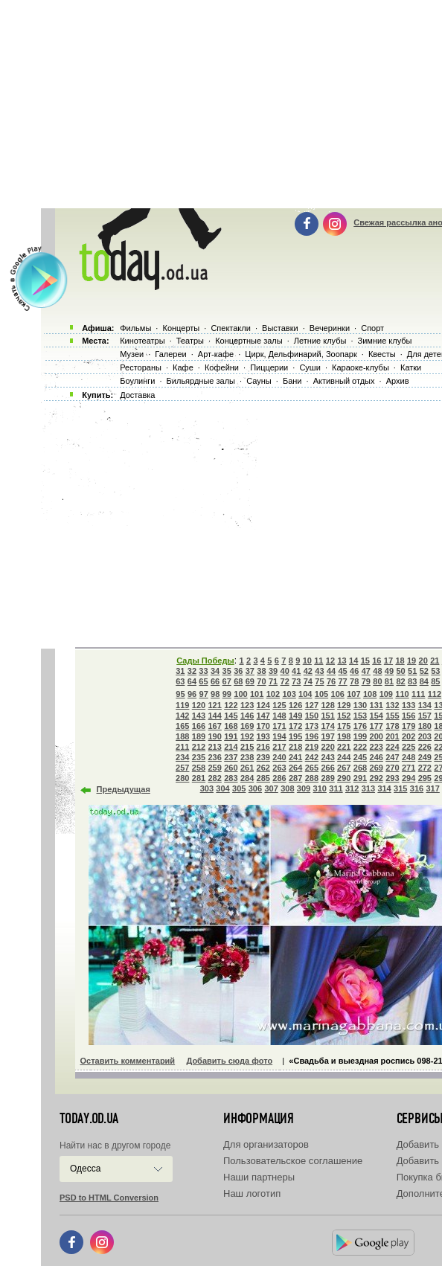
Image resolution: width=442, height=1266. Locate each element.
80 (377, 681)
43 (319, 670)
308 (287, 788)
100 (240, 694)
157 (425, 715)
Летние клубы (320, 340)
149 (295, 715)
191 (230, 736)
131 (376, 705)
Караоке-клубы (360, 367)
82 (400, 681)
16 (376, 660)
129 (343, 705)
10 (307, 660)
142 (182, 715)
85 (435, 681)
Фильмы (135, 328)
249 (425, 757)
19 (411, 660)
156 (408, 715)
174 (327, 726)
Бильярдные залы (201, 380)
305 (239, 788)
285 (263, 778)
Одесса (85, 1168)
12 (330, 660)
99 (226, 694)
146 (247, 715)
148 (279, 715)
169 (247, 726)
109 (386, 694)
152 (343, 715)
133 (408, 705)
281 (198, 778)
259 (214, 767)
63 (180, 681)
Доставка (137, 395)
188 (182, 736)
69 (250, 681)
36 (238, 670)
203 (425, 736)
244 (343, 757)
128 (327, 705)
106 (338, 694)
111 (418, 694)
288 (311, 778)
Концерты (180, 328)
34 (215, 670)
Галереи (170, 354)
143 (198, 715)
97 (203, 694)
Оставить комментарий (128, 1060)
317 (432, 788)
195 (295, 736)
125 (279, 705)
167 (214, 726)
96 (192, 694)
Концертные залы (248, 340)
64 (192, 681)
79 (366, 681)
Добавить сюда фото (229, 1060)
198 (343, 736)
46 (354, 670)
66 (215, 681)
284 (247, 778)
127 (311, 705)
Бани (292, 380)
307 (271, 788)
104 (305, 694)
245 (360, 757)
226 (425, 746)
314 (384, 788)
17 (388, 660)
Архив (397, 380)
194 (279, 736)
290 (343, 778)
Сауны (259, 380)
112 (434, 694)
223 (376, 746)
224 (392, 746)
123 (247, 705)
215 (247, 746)
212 (198, 746)
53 (435, 670)
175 (343, 726)
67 (226, 681)
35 (226, 670)
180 (425, 726)
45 (342, 670)
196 (311, 736)
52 (424, 670)
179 (408, 726)
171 (279, 726)
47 (366, 670)
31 (180, 670)
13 (341, 660)
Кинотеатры (142, 340)
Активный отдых (344, 380)
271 (408, 767)
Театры (190, 340)
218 (295, 746)
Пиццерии (269, 367)
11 (318, 660)
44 (331, 670)
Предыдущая (123, 789)
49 (389, 670)
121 (214, 705)
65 (203, 681)
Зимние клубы (385, 340)
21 (434, 660)
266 (327, 767)
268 (360, 767)
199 (360, 736)
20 (423, 660)
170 (263, 726)
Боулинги (137, 380)
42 (308, 670)
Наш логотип (252, 1193)
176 (360, 726)
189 (198, 736)
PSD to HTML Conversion (109, 1197)
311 (335, 788)
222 (360, 746)
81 (389, 681)
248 (408, 757)
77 (342, 681)
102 (273, 694)
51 (412, 670)
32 (192, 670)
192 (247, 736)
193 (263, 736)
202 (408, 736)
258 (198, 767)
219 (311, 746)
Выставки (280, 328)
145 (230, 715)
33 (203, 670)
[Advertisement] (241, 521)
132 (392, 705)
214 (230, 746)
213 (214, 746)
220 (327, 746)
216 (263, 746)
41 (296, 670)
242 (311, 757)
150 (311, 715)
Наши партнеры (259, 1177)
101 (256, 694)
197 (327, 736)
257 (182, 767)
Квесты (382, 354)
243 (327, 757)
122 (230, 705)
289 (327, 778)
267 (343, 767)
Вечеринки (330, 328)
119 (182, 705)
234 (182, 757)
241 (295, 757)
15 (365, 660)
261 (247, 767)
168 (230, 726)
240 (279, 757)
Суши (309, 367)
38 (261, 670)
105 (321, 694)
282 (214, 778)
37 (250, 670)
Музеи (132, 354)
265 (311, 767)
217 (279, 746)
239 (263, 757)
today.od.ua (89, 1119)
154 (376, 715)
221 (343, 746)
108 (370, 694)
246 (376, 757)
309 (303, 788)
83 (412, 681)
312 (352, 788)
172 (295, 726)
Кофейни (222, 367)
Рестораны (140, 367)
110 (402, 694)
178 (392, 726)
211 (182, 746)
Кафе (183, 367)
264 (295, 767)
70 (261, 681)
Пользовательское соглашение (292, 1160)
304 (222, 788)
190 (214, 736)
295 (425, 778)
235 (198, 757)
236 (214, 757)
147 (263, 715)
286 (279, 778)
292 (376, 778)
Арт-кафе (216, 354)
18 (399, 660)
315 (400, 788)
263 (279, 767)
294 (408, 778)
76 (331, 681)
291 (360, 778)
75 (319, 681)
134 (425, 705)
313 (368, 788)
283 (230, 778)
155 (392, 715)
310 (320, 788)
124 (263, 705)
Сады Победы (205, 660)
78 (354, 681)
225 (408, 746)
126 (295, 705)
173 (311, 726)
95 (180, 694)
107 (353, 694)
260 (230, 767)
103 (288, 694)
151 (327, 715)
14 (353, 660)
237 (230, 757)
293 (392, 778)
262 (263, 767)
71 (273, 681)
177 (376, 726)
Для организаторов (266, 1144)
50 (400, 670)
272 (425, 767)
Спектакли (231, 328)
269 (376, 767)
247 (392, 757)
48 (377, 670)
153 (360, 715)
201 (392, 736)
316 (416, 788)
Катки (410, 367)
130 (360, 705)
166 (198, 726)
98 (215, 694)
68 (238, 681)
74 (308, 681)
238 (247, 757)
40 (285, 670)
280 (182, 778)
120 (198, 705)
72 (285, 681)
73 (296, 681)
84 (424, 681)
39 (273, 670)
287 (295, 778)
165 (182, 726)
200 (376, 736)
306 (255, 788)
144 (214, 715)
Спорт (372, 328)
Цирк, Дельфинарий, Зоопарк (300, 354)
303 (207, 788)
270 (392, 767)
